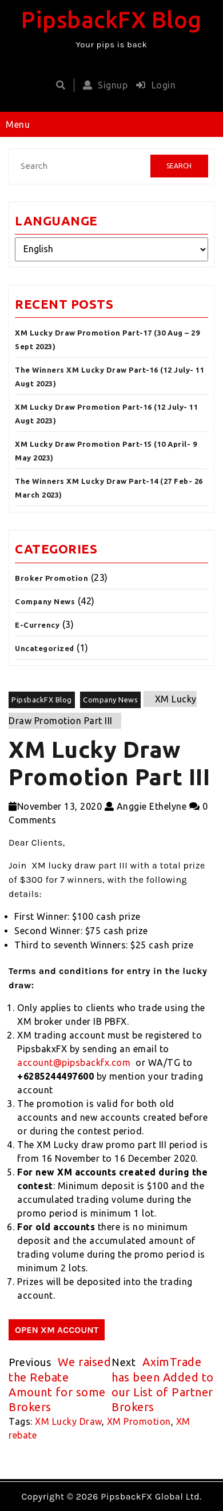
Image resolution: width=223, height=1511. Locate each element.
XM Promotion (139, 1421)
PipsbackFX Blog (111, 20)
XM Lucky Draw (68, 1421)
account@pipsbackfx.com (73, 1062)
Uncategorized (44, 648)
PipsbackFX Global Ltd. (151, 1496)
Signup (102, 85)
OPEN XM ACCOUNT (56, 1329)
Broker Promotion (51, 578)
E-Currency (37, 625)
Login (153, 85)
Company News (45, 601)
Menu (18, 124)
